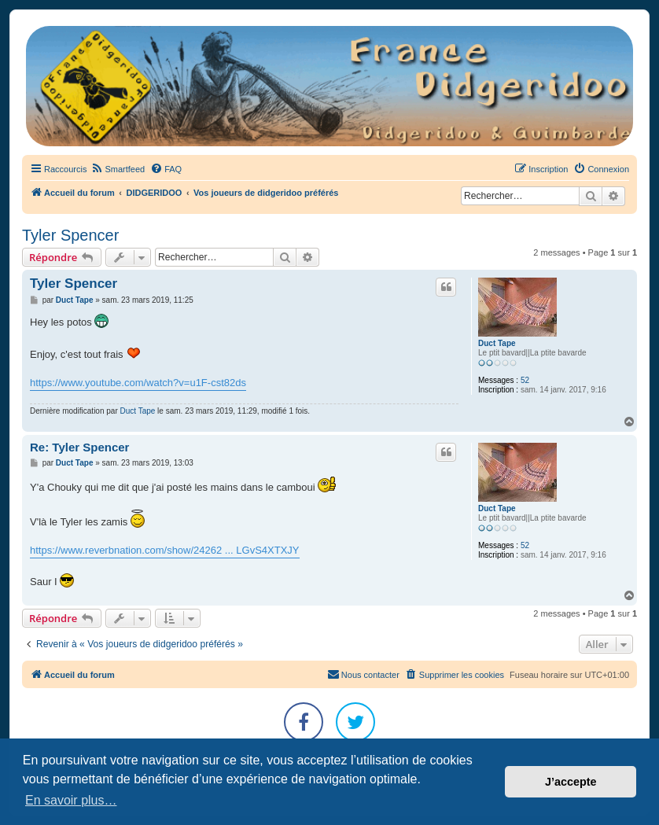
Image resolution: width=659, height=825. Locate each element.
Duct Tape (497, 343)
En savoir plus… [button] (71, 800)
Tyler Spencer (70, 235)
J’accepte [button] (571, 781)
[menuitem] (117, 169)
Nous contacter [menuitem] (363, 674)
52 (525, 380)
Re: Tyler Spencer (79, 447)
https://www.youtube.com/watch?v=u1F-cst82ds (138, 383)
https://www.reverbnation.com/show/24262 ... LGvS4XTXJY (165, 550)
